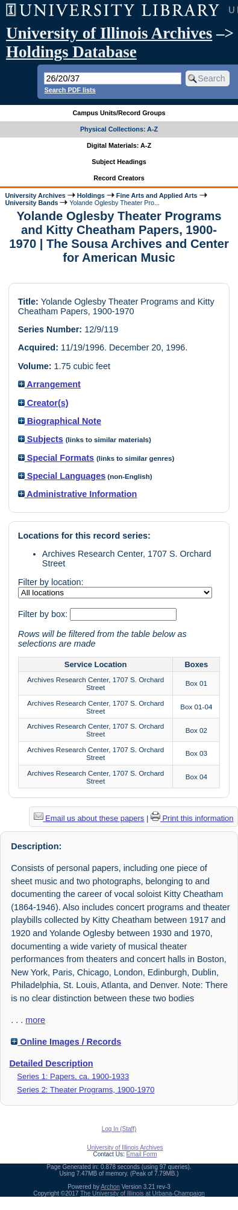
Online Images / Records (66, 1042)
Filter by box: (44, 614)
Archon (110, 1186)
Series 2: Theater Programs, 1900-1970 (85, 1089)
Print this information (192, 818)
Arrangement (49, 384)
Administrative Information (77, 494)
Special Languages (61, 476)
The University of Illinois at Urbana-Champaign (142, 1193)
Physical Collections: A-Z (119, 129)
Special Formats (56, 458)
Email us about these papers (89, 818)
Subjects (40, 439)
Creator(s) (43, 403)
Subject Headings (119, 161)
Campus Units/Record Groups (118, 112)
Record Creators (119, 178)
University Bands (31, 202)
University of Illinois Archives (109, 33)
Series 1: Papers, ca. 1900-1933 (73, 1076)
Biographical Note (59, 421)
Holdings (91, 195)
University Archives (35, 195)
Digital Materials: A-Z (119, 145)
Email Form (141, 1154)
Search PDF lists (69, 89)
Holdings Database (71, 52)
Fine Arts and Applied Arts (157, 195)
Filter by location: (51, 582)
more (35, 1020)
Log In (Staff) (119, 1129)
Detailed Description (51, 1063)
